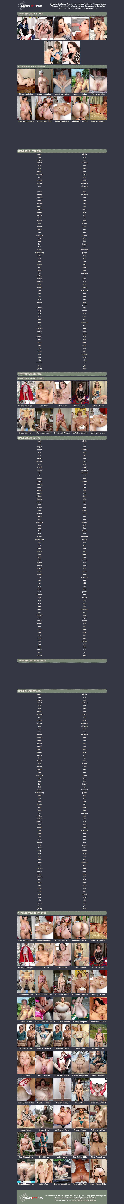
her (39, 244)
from (84, 221)
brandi (39, 180)
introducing (39, 253)
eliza (84, 212)
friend (39, 221)
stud (84, 328)
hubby (39, 250)
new (39, 290)
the (39, 340)
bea (39, 168)
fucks (85, 226)
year (39, 366)
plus (84, 302)
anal (39, 157)
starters (39, 328)
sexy (84, 313)
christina (84, 186)
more (84, 284)
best (84, 168)
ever (84, 215)
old (84, 296)
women (39, 363)
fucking (39, 226)
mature (39, 279)
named (84, 287)
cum (84, 197)
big (84, 171)
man (84, 276)
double (39, 212)
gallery (39, 229)
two (84, 351)
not (84, 293)
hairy (84, 238)
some (39, 322)
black (85, 174)
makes (39, 276)
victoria (84, 354)
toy (84, 348)
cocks (39, 192)
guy (39, 238)
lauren (39, 264)
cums (39, 200)
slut (84, 319)
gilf (84, 232)
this (84, 340)
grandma (39, 235)
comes (39, 195)
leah (84, 264)
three (39, 342)
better (39, 171)
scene (84, 311)
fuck (39, 224)
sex (39, 313)
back (39, 166)
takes (39, 334)
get (84, 229)
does (84, 209)
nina (39, 293)
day (84, 203)
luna (84, 270)
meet (84, 279)
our (84, 299)
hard (39, 241)
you (84, 366)
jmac (84, 255)
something (84, 322)
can (39, 186)
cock (84, 189)
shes (84, 316)
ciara (39, 189)
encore (39, 215)
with (84, 360)
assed (39, 163)
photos (39, 302)
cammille (84, 183)
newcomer (84, 290)
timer (84, 345)
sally (39, 311)
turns (39, 351)
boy (84, 177)
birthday (39, 174)
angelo (39, 160)
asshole (84, 163)
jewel (39, 255)
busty (84, 180)
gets (39, 232)
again (39, 154)
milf (84, 282)
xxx (84, 363)
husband (84, 250)
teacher (39, 337)
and (84, 157)
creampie (84, 195)
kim (84, 258)
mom (39, 284)
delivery (39, 209)
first (39, 218)
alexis (84, 154)
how (84, 247)
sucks (39, 331)
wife (39, 360)
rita (84, 308)
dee (84, 206)
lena (39, 267)
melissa (39, 282)
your (84, 369)
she (39, 316)
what (84, 357)
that (84, 337)
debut (39, 206)
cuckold (39, 197)
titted (39, 348)
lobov (84, 267)
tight (84, 342)
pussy (84, 305)
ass (84, 160)
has (84, 241)
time (39, 345)
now (39, 296)
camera (39, 183)
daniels (39, 203)
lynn (39, 273)
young (39, 369)
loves (39, 270)
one (39, 299)
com (84, 192)
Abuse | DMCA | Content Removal (83, 1200)
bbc (84, 166)
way (39, 357)
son (39, 325)
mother (39, 287)
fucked (84, 224)
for (85, 218)
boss (39, 177)
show (39, 319)
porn (39, 305)
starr (84, 325)
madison (84, 273)
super (84, 331)
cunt (84, 200)
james (84, 253)
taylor (84, 334)
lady (84, 261)
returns (39, 308)
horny (84, 244)
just (39, 258)
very (39, 354)
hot (39, 247)
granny (84, 235)
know (39, 261)
